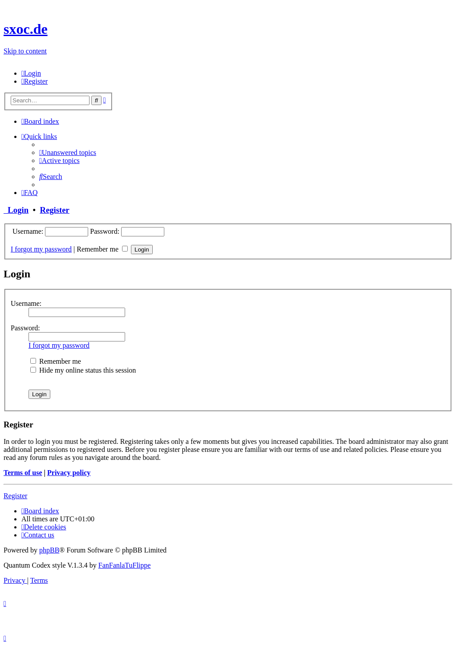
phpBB (49, 550)
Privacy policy (68, 472)
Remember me (102, 249)
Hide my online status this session (83, 370)
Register (54, 210)
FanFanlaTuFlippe (124, 565)
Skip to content (25, 51)
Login (16, 210)
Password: (25, 328)
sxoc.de (26, 29)
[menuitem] (31, 73)
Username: (26, 303)
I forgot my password (41, 249)
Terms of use (23, 472)
